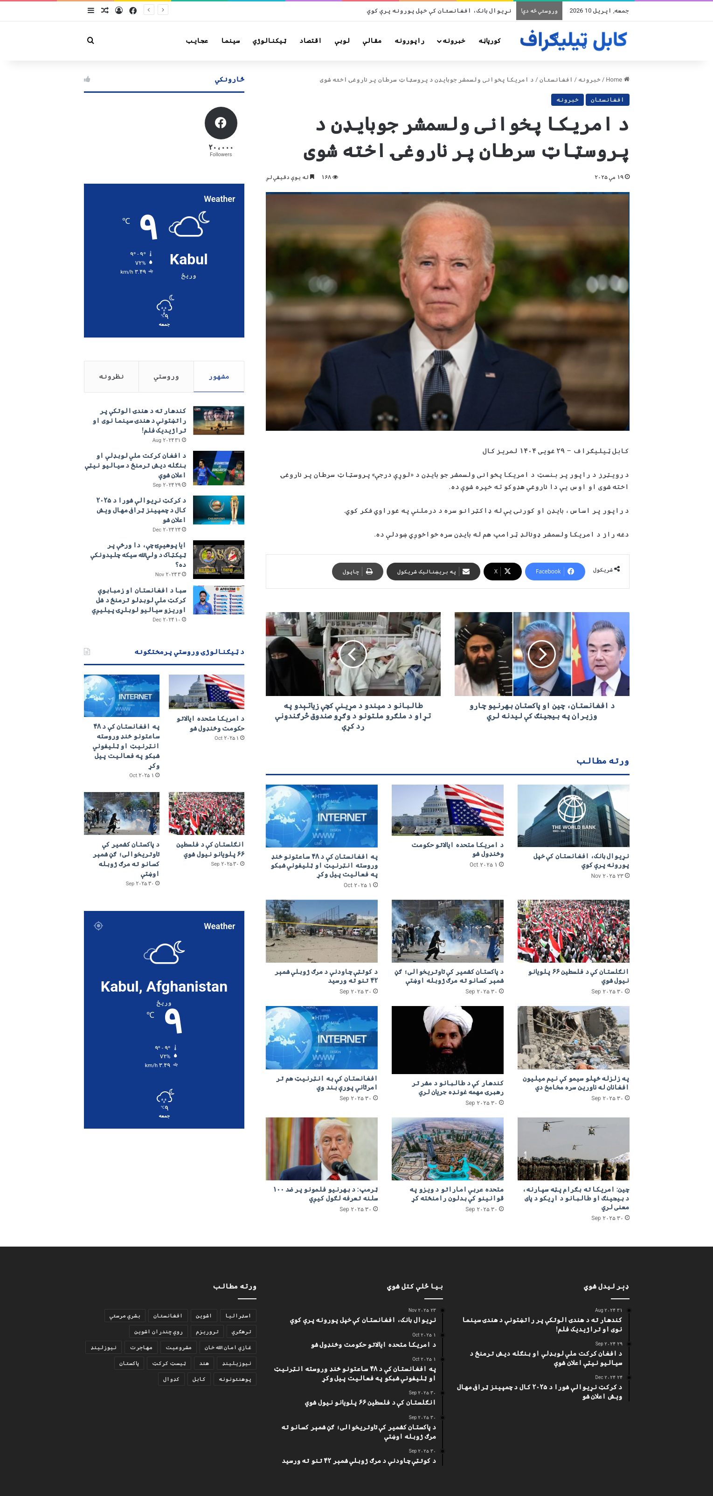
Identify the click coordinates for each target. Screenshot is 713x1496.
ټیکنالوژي (269, 40)
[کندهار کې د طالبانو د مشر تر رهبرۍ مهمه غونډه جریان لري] (448, 1040)
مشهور (218, 376)
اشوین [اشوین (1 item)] (204, 1315)
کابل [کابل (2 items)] (199, 1379)
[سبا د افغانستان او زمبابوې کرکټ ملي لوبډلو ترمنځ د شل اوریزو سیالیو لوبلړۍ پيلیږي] (218, 600)
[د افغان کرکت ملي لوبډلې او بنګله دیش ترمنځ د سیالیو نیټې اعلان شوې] (218, 468)
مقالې (372, 40)
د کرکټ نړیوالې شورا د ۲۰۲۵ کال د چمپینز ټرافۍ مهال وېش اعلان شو (141, 510)
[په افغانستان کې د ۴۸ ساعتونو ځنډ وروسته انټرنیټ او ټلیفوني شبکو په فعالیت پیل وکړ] (322, 816)
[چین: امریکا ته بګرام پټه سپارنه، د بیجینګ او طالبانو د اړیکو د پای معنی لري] (574, 1148)
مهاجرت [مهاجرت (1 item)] (141, 1347)
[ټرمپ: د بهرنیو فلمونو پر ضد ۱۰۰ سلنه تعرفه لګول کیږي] (322, 1148)
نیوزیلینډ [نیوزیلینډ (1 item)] (236, 1363)
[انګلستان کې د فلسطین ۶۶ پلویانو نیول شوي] (574, 931)
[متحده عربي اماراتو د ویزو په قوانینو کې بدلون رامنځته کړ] (448, 1148)
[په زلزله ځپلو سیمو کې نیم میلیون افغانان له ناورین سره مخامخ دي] (574, 1037)
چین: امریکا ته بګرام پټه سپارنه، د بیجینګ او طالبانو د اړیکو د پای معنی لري (575, 1198)
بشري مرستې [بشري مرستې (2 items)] (125, 1315)
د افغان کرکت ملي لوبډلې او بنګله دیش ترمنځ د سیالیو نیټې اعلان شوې (135, 465)
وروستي (166, 376)
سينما (230, 40)
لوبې (342, 40)
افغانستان (556, 79)
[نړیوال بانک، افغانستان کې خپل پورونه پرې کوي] (574, 816)
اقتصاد (310, 40)
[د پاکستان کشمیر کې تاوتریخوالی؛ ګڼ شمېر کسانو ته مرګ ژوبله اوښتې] (448, 931)
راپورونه (409, 40)
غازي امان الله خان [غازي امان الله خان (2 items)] (228, 1347)
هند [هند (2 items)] (204, 1363)
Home (617, 79)
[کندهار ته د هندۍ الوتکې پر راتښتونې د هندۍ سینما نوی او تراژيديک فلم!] (218, 421)
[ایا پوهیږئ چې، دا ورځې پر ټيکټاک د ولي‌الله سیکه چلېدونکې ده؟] (218, 560)
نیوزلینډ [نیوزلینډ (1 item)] (103, 1347)
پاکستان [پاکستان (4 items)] (129, 1363)
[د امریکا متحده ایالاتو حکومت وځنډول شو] (448, 810)
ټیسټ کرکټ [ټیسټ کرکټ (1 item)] (169, 1363)
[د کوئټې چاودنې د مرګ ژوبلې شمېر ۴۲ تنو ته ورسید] (322, 931)
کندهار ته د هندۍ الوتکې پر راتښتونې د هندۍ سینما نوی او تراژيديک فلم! (139, 420)
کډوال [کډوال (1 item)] (171, 1379)
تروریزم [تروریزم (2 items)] (207, 1331)
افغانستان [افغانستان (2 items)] (168, 1315)
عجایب (197, 40)
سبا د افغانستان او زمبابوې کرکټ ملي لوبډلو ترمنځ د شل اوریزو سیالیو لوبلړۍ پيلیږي (139, 600)
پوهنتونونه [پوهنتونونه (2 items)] (235, 1379)
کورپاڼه (489, 40)
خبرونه (454, 40)
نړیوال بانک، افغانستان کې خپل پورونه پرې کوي (439, 10)
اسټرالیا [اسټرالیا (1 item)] (238, 1315)
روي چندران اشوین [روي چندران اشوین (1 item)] (158, 1331)
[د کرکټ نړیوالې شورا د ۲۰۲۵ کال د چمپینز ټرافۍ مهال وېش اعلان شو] (218, 510)
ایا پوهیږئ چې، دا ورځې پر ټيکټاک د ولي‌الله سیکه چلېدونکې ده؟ (138, 555)
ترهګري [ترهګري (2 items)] (241, 1331)
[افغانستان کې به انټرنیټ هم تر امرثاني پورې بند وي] (322, 1037)
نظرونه (111, 376)
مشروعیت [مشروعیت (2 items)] (179, 1347)
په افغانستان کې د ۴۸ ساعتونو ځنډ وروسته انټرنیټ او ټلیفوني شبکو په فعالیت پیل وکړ (324, 865)
